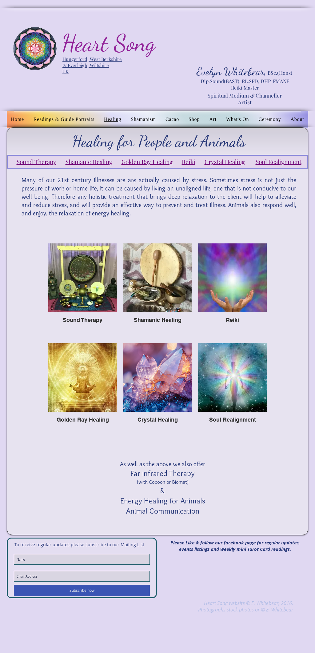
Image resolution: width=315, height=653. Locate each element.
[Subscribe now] (82, 590)
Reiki (188, 162)
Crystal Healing (225, 162)
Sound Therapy (36, 162)
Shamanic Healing (89, 162)
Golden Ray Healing (147, 162)
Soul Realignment (278, 162)
